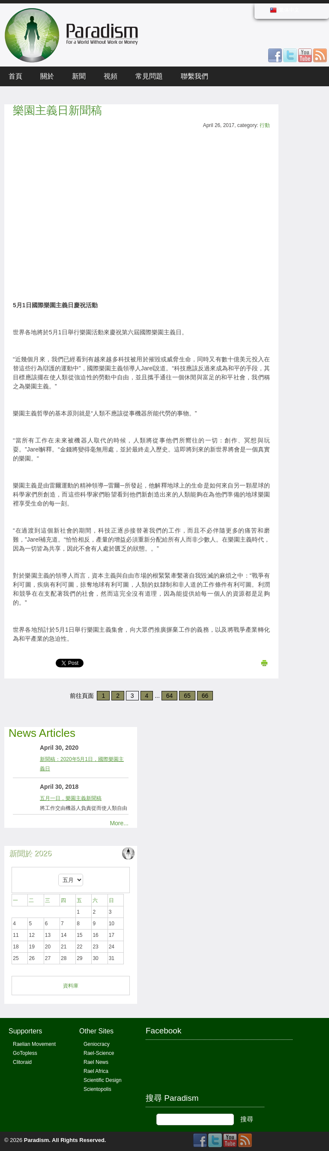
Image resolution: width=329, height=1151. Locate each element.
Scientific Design (103, 1080)
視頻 (110, 76)
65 (187, 695)
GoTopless (25, 1053)
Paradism (36, 1140)
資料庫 (70, 986)
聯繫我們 (194, 76)
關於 (47, 76)
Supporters (25, 1031)
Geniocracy (97, 1044)
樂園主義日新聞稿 (57, 110)
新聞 (79, 76)
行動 (265, 125)
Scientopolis (97, 1089)
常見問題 (149, 76)
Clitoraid (22, 1062)
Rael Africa (96, 1071)
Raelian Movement (34, 1044)
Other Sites (96, 1031)
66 (205, 695)
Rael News (96, 1062)
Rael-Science (99, 1053)
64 (169, 695)
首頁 (15, 76)
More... (119, 823)
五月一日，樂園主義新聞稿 (71, 798)
